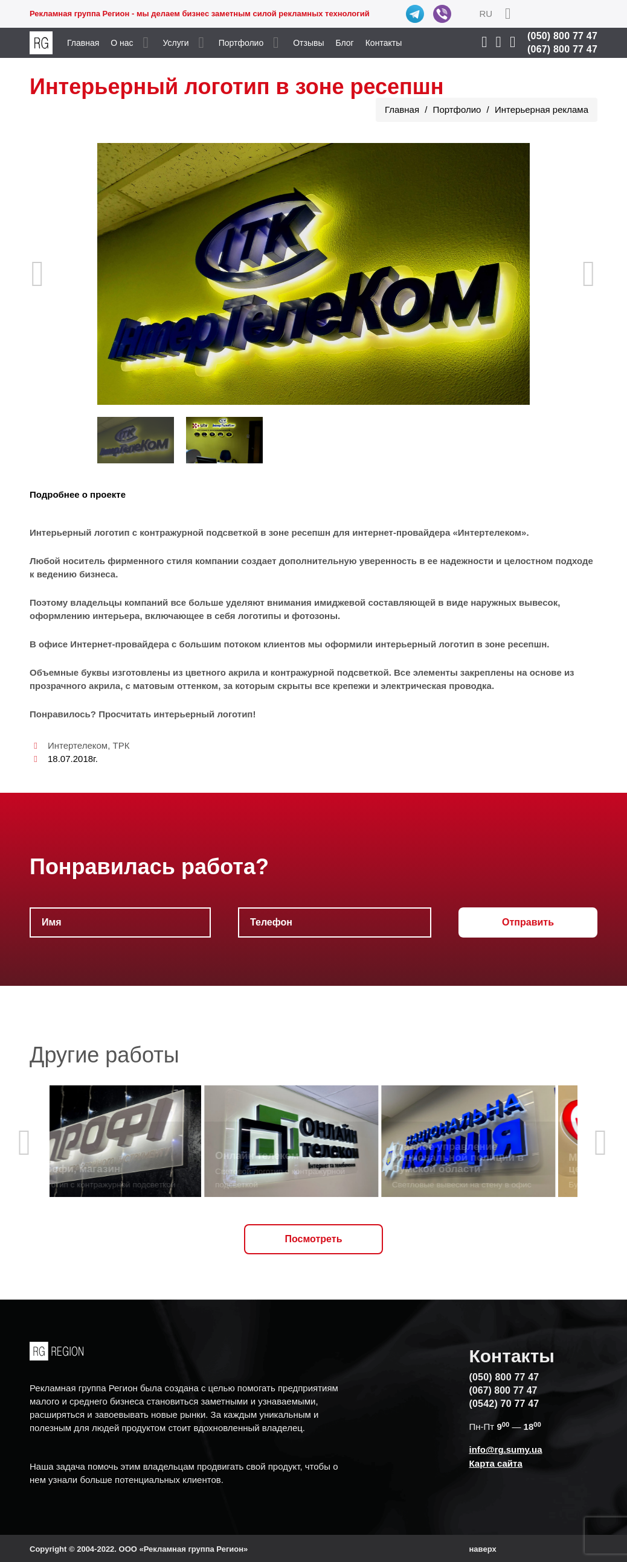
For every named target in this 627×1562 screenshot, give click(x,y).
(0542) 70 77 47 (504, 1403)
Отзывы (308, 43)
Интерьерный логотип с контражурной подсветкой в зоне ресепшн (180, 532)
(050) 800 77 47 (562, 36)
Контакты (383, 43)
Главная (83, 43)
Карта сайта (495, 1463)
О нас (122, 43)
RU (485, 13)
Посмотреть (313, 1239)
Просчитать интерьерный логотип (175, 714)
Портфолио (241, 43)
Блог (344, 43)
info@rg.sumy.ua (505, 1449)
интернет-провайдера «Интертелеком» (439, 532)
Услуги (176, 43)
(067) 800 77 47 (562, 49)
